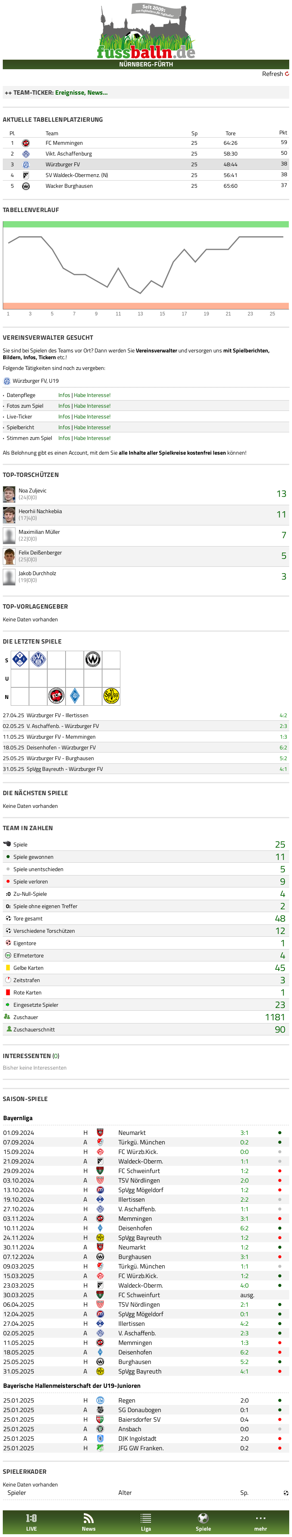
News (89, 1522)
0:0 (244, 1151)
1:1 (244, 1161)
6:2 (283, 747)
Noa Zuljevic (32, 490)
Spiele (203, 1522)
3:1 (244, 1132)
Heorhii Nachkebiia (40, 511)
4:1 (283, 769)
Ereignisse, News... (81, 92)
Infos (64, 395)
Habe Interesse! (92, 395)
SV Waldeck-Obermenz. (73, 175)
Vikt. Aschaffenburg (69, 153)
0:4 (244, 1419)
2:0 (244, 1180)
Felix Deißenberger (40, 552)
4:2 (283, 715)
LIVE (31, 1522)
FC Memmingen (64, 142)
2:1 (244, 1304)
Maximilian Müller (39, 531)
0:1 (244, 1314)
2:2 (244, 1199)
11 (281, 514)
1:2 (244, 1170)
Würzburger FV (63, 164)
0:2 (244, 1142)
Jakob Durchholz (37, 573)
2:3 (283, 726)
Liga (146, 1522)
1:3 (283, 736)
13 (281, 493)
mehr (260, 1522)
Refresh (272, 73)
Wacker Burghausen (69, 185)
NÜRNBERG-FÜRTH (146, 64)
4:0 (244, 1285)
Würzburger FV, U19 (36, 380)
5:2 (283, 758)
